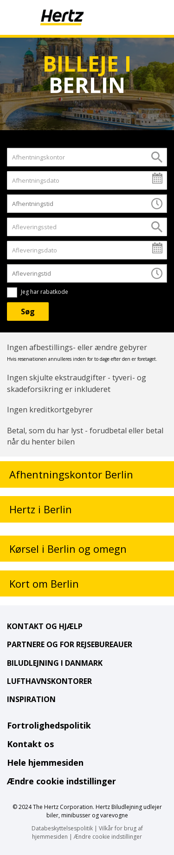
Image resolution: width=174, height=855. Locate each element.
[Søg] (28, 311)
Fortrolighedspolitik (49, 725)
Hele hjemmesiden (45, 762)
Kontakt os (30, 743)
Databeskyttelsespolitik (62, 828)
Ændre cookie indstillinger (61, 781)
